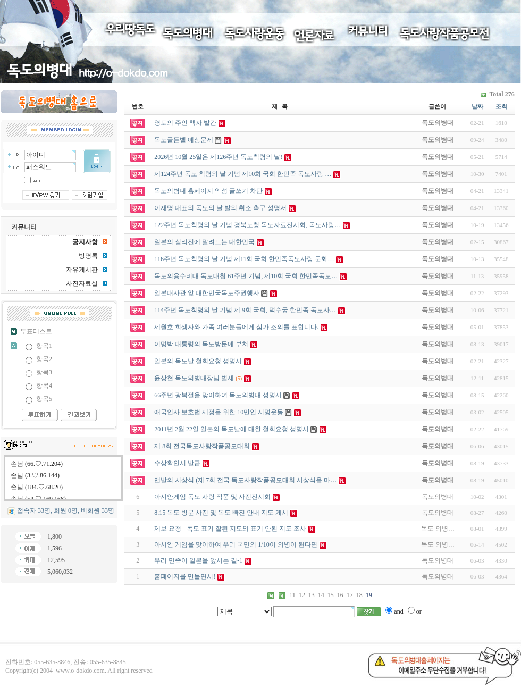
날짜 (477, 106)
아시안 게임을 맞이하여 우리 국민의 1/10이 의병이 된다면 (235, 544)
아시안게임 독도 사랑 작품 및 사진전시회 (212, 496)
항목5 (44, 399)
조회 (501, 106)
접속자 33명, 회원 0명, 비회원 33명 (65, 510)
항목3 (44, 372)
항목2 (44, 359)
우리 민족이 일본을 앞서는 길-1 (198, 560)
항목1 (44, 345)
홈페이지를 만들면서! (184, 576)
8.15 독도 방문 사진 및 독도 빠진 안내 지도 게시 (221, 512)
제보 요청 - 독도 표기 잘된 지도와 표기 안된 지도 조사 (230, 528)
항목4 (44, 385)
